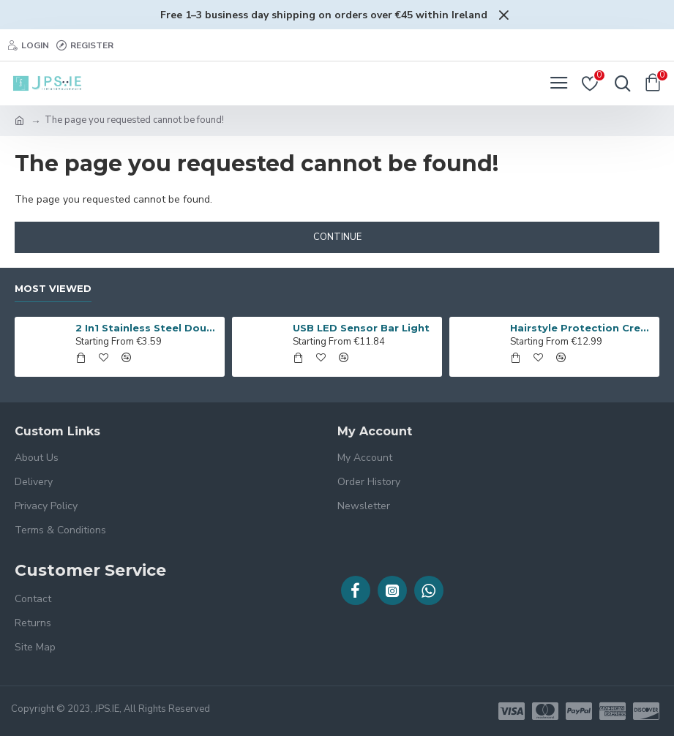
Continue (337, 237)
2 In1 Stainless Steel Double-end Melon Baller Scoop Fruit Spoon (147, 328)
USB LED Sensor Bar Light (361, 328)
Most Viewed (53, 288)
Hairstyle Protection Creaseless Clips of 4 (582, 328)
